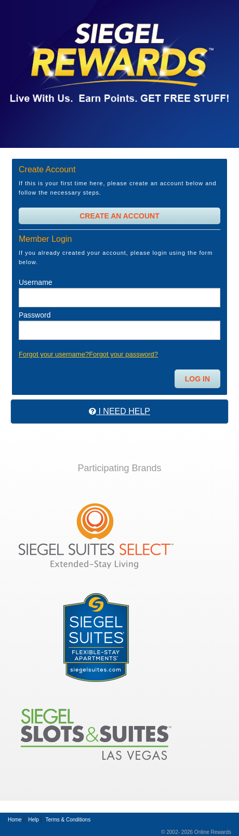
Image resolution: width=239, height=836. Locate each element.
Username (35, 282)
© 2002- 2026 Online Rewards (196, 832)
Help (33, 820)
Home (15, 820)
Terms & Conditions (67, 820)
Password (34, 315)
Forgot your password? (123, 354)
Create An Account (119, 216)
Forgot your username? (54, 354)
